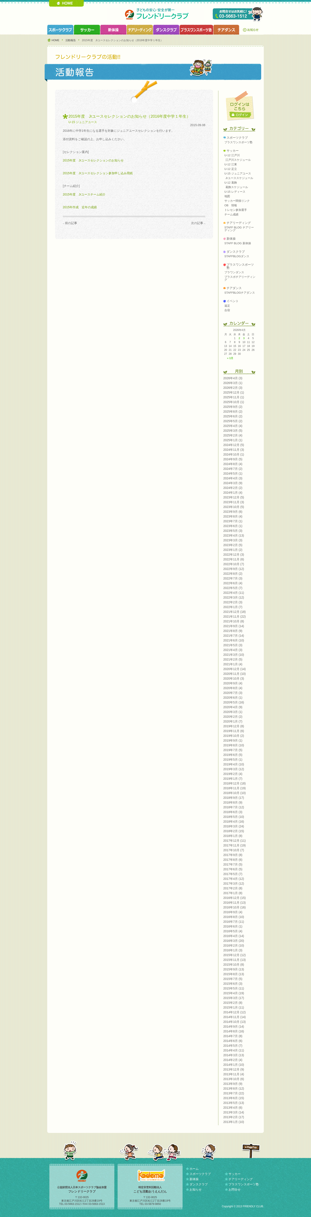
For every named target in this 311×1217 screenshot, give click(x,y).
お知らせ (252, 30)
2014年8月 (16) (233, 1031)
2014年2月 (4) (232, 1060)
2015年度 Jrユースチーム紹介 (84, 194)
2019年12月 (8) (233, 726)
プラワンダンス (234, 272)
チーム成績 (231, 214)
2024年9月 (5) (232, 459)
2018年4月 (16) (233, 821)
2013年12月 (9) (233, 1069)
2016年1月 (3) (232, 950)
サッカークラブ (87, 30)
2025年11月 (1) (233, 397)
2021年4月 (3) (232, 650)
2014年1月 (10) (233, 1064)
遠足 (227, 305)
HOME (66, 3)
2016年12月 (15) (234, 898)
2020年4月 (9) (232, 707)
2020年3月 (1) (232, 712)
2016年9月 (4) (232, 912)
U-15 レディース (234, 191)
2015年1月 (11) (233, 1007)
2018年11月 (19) (234, 788)
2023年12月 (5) (233, 497)
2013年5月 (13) (233, 1103)
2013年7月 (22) (233, 1093)
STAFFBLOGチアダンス (239, 292)
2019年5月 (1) (232, 759)
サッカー (233, 150)
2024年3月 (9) (232, 483)
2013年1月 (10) (233, 1122)
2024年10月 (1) (233, 454)
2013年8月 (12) (233, 1088)
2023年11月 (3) (233, 502)
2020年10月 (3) (233, 678)
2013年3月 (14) (233, 1112)
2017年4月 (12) (233, 878)
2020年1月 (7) (232, 721)
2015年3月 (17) (233, 998)
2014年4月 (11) (233, 1050)
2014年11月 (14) (234, 1017)
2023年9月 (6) (232, 511)
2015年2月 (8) (232, 1002)
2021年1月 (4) (232, 664)
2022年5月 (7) (232, 588)
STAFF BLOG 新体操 (237, 243)
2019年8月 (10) (233, 745)
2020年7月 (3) (232, 693)
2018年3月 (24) (233, 826)
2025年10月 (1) (233, 402)
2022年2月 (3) (232, 602)
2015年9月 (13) (233, 969)
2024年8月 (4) (232, 464)
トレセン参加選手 (235, 210)
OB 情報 (230, 205)
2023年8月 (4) (232, 516)
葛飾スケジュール (236, 187)
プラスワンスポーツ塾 (196, 30)
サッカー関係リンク (237, 200)
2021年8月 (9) (232, 631)
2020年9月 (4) (232, 683)
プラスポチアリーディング (239, 278)
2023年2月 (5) (232, 545)
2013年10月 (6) (233, 1079)
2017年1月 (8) (232, 893)
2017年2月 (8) (232, 888)
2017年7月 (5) (232, 864)
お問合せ (234, 1189)
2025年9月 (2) (232, 406)
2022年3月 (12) (233, 597)
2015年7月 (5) (232, 979)
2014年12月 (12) (234, 1012)
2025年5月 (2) (232, 421)
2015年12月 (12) (234, 955)
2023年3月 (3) (232, 540)
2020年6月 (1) (232, 697)
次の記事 (197, 223)
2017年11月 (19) (234, 845)
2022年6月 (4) (232, 583)
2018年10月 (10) (234, 793)
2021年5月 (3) (232, 645)
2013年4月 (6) (232, 1107)
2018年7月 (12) (233, 807)
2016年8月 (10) (233, 917)
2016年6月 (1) (232, 926)
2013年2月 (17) (233, 1117)
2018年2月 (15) (233, 831)
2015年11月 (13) (234, 960)
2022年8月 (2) (232, 573)
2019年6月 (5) (232, 755)
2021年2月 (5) (232, 659)
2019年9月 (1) (232, 740)
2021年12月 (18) (234, 611)
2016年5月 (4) (232, 931)
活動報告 (70, 40)
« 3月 (230, 358)
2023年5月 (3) (232, 530)
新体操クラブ (113, 30)
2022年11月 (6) (233, 559)
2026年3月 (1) (232, 383)
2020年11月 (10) (234, 673)
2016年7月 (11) (233, 921)
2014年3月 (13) (233, 1055)
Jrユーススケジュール (239, 178)
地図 (227, 196)
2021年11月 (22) (234, 616)
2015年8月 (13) (233, 974)
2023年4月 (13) (233, 535)
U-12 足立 (230, 169)
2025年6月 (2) (232, 416)
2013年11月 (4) (233, 1074)
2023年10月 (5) (233, 507)
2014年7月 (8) (232, 1036)
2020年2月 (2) (232, 716)
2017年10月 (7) (233, 850)
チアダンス (234, 288)
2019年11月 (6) (233, 731)
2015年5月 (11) (233, 988)
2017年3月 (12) (233, 883)
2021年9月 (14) (233, 626)
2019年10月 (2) (233, 735)
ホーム (194, 1168)
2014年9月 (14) (233, 1026)
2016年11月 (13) (234, 902)
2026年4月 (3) (232, 378)
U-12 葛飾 (230, 182)
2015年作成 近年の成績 (80, 207)
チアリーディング (239, 222)
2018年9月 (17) (233, 797)
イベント (233, 301)
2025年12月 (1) (233, 392)
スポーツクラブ (60, 30)
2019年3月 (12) (233, 769)
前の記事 (71, 223)
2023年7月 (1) (232, 521)
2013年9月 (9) (232, 1083)
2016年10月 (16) (234, 907)
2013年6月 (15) (233, 1098)
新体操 (231, 238)
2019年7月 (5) (232, 750)
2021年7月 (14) (233, 635)
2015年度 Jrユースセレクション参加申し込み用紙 (98, 173)
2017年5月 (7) (232, 874)
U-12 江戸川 (232, 155)
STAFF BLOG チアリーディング (239, 229)
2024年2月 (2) (232, 488)
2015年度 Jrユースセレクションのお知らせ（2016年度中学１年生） (129, 116)
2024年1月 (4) (232, 492)
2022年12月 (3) (233, 554)
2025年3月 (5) (232, 430)
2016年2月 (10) (233, 945)
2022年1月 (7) (232, 607)
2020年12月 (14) (234, 669)
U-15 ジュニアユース (82, 122)
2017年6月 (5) (232, 869)
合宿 (227, 310)
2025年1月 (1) (232, 440)
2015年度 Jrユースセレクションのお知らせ (93, 160)
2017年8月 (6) (232, 859)
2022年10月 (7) (233, 564)
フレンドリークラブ (155, 14)
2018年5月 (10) (233, 816)
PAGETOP (251, 1150)
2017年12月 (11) (234, 840)
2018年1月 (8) (232, 836)
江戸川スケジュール (238, 159)
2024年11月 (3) (233, 449)
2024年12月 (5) (233, 445)
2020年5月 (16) (233, 702)
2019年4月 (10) (233, 764)
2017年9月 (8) (232, 855)
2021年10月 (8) (233, 621)
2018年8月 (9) (232, 802)
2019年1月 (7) (232, 778)
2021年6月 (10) (233, 640)
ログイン (240, 115)
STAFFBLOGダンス (236, 256)
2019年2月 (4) (232, 774)
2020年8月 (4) (232, 688)
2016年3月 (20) (233, 940)
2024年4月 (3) (232, 478)
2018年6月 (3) (232, 812)
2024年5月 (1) (232, 473)
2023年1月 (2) (232, 550)
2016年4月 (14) (233, 936)
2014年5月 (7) (232, 1045)
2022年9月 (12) (233, 569)
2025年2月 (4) (232, 435)
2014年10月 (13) (234, 1021)
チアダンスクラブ (226, 30)
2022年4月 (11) (233, 592)
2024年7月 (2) (232, 468)
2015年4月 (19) (233, 993)
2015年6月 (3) (232, 983)
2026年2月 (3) (232, 387)
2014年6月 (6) (232, 1041)
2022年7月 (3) (232, 578)
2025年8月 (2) (232, 411)
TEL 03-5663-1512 (238, 15)
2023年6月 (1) (232, 526)
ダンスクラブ (166, 30)
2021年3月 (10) (233, 654)
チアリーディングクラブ (139, 30)
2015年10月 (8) (233, 964)
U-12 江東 (230, 164)
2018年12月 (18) (234, 783)
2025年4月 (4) (232, 426)
